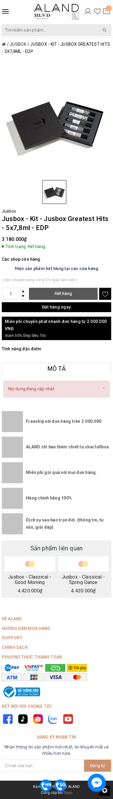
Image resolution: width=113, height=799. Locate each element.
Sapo (68, 793)
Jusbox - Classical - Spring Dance (83, 579)
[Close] (103, 388)
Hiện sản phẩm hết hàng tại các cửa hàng (57, 268)
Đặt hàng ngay (56, 307)
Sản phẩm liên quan (56, 548)
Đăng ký (97, 765)
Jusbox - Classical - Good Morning (29, 579)
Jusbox (9, 211)
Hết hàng (63, 293)
